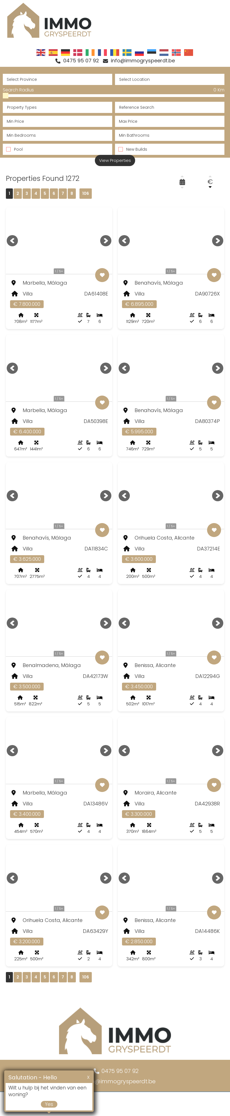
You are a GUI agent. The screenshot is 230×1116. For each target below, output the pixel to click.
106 (85, 195)
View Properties (115, 162)
